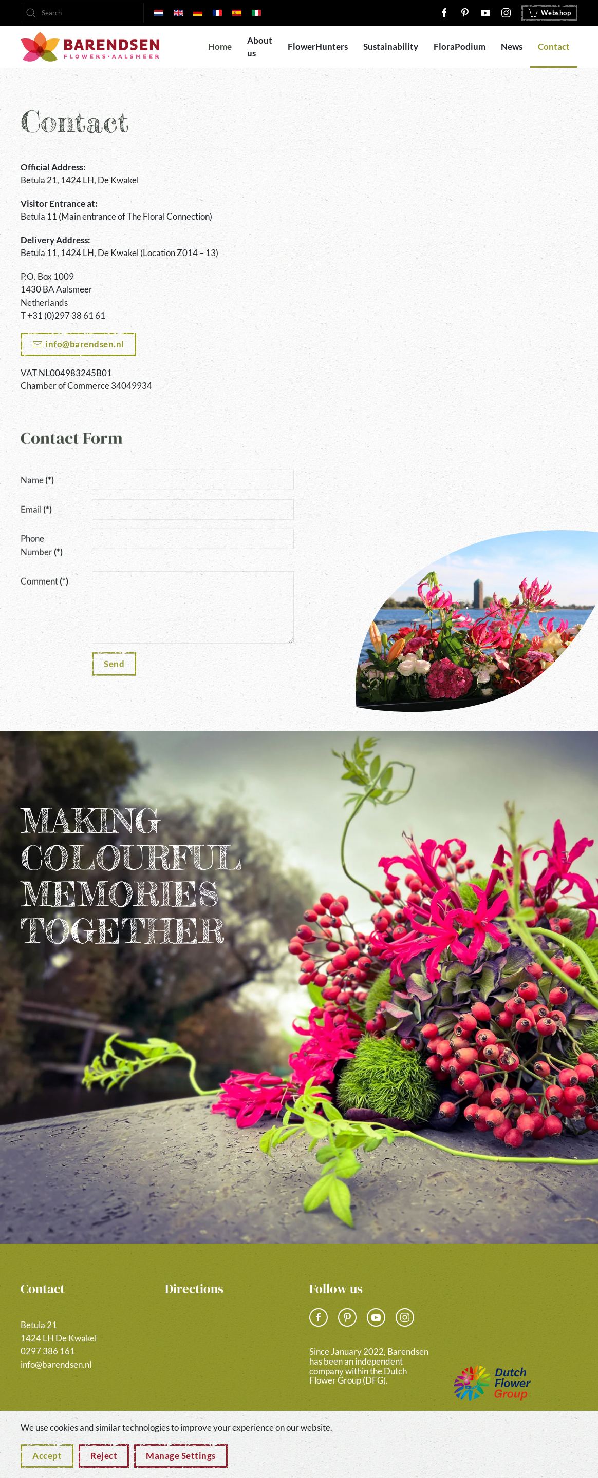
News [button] (511, 46)
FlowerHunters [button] (318, 46)
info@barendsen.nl (84, 344)
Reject (103, 1455)
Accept (47, 1455)
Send (114, 661)
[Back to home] (90, 46)
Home (220, 46)
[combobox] (82, 13)
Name (37, 477)
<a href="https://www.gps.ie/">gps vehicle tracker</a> (440, 289)
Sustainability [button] (390, 46)
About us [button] (259, 47)
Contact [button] (554, 46)
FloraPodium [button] (459, 46)
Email (36, 506)
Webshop (549, 13)
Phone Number (42, 543)
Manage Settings (181, 1455)
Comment (44, 578)
